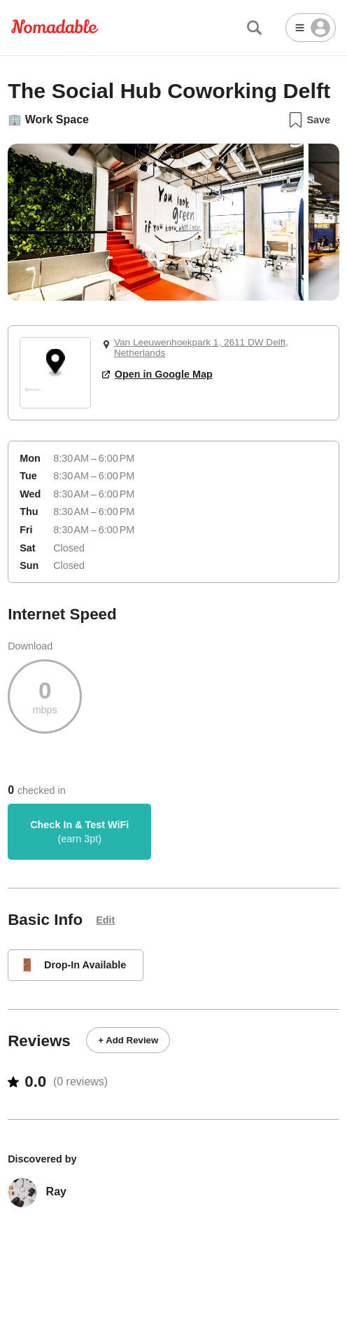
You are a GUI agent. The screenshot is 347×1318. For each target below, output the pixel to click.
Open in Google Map (157, 374)
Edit (105, 920)
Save (309, 120)
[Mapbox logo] (32, 395)
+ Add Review (128, 1040)
